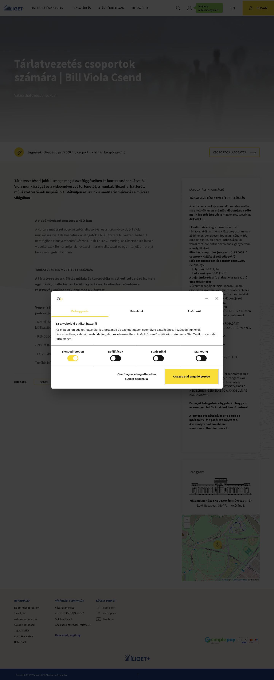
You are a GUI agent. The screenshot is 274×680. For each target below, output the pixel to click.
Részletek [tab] (137, 311)
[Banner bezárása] (216, 298)
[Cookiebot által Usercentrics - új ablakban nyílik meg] (191, 298)
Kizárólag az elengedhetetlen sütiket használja (136, 376)
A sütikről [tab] (194, 311)
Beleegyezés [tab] (79, 311)
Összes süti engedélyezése (191, 376)
